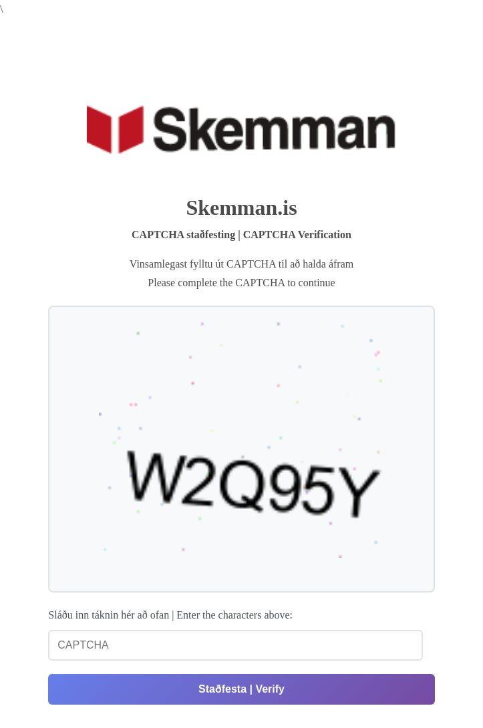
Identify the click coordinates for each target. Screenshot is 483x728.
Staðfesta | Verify (241, 689)
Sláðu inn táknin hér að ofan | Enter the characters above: (170, 615)
